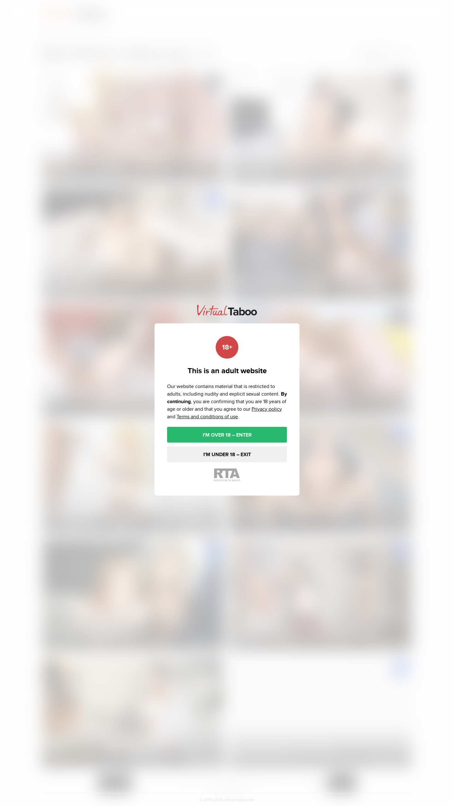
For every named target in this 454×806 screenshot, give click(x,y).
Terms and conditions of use (207, 416)
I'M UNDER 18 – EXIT (227, 454)
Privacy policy (267, 409)
